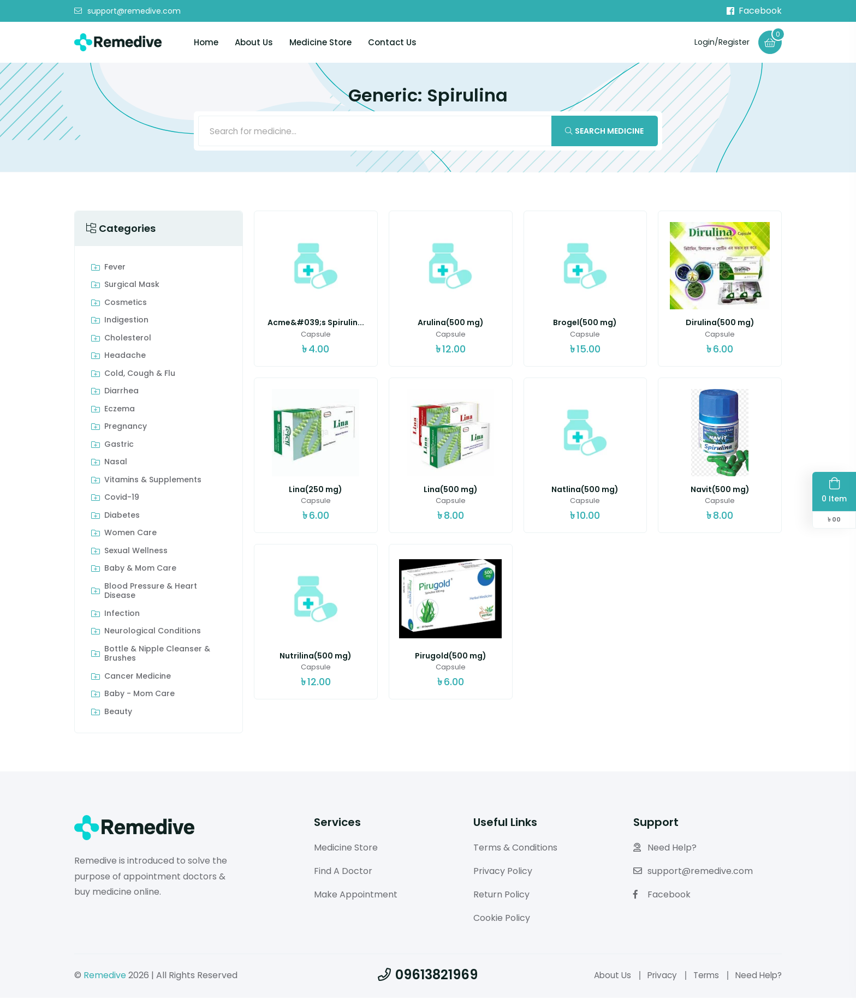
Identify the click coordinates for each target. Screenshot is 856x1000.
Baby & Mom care (140, 571)
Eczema (119, 411)
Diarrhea (121, 393)
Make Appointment (355, 896)
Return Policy (501, 896)
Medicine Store (320, 43)
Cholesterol (127, 340)
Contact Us (392, 43)
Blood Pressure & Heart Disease (150, 593)
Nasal (115, 464)
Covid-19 (121, 500)
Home (206, 43)
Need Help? (665, 849)
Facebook (754, 11)
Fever (115, 269)
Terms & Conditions (515, 849)
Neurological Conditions (152, 633)
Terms (702, 977)
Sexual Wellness (136, 553)
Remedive (105, 977)
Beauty (118, 714)
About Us (254, 43)
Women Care (130, 535)
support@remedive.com (127, 11)
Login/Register (717, 42)
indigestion (126, 322)
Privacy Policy (502, 873)
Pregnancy (125, 429)
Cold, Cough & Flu (139, 376)
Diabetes (122, 518)
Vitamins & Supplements (152, 482)
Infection (122, 616)
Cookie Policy (501, 919)
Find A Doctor (343, 873)
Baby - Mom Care (139, 696)
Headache (125, 358)
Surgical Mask (131, 287)
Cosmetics (125, 305)
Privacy (656, 977)
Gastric (119, 447)
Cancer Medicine (137, 679)
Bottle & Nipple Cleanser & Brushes (157, 656)
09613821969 (428, 976)
